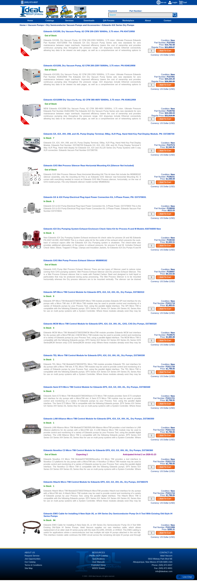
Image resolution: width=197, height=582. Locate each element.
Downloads (89, 20)
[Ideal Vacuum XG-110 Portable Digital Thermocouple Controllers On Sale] (65, 11)
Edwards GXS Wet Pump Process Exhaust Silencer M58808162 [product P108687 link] (75, 260)
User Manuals (98, 562)
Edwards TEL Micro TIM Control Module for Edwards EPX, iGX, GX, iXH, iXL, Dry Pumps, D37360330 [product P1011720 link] (94, 355)
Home (30, 20)
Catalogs (49, 20)
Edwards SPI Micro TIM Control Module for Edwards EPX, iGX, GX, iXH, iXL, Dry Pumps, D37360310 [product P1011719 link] (94, 292)
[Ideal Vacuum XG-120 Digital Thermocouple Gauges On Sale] (50, 11)
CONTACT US (165, 552)
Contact (167, 20)
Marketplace (128, 20)
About (148, 20)
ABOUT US (30, 552)
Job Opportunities (32, 559)
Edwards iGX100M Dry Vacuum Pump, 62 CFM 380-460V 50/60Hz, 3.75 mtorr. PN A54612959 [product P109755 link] (90, 100)
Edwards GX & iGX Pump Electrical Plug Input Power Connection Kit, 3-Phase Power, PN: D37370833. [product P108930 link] (95, 197)
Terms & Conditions (33, 565)
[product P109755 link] (31, 101)
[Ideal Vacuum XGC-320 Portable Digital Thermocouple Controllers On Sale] (78, 11)
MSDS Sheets (98, 568)
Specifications (98, 559)
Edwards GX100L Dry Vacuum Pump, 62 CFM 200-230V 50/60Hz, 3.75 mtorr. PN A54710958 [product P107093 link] (89, 31)
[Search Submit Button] (175, 15)
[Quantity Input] (151, 51)
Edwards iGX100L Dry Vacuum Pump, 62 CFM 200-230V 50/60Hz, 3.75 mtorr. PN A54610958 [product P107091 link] (89, 65)
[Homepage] (31, 11)
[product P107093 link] (31, 33)
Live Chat (187, 577)
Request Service (32, 556)
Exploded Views (98, 565)
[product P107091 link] (31, 67)
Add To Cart (165, 51)
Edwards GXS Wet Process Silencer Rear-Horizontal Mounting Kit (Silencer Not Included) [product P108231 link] (89, 165)
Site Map (29, 568)
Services (69, 20)
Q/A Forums (108, 20)
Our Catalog (30, 562)
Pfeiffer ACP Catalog (98, 556)
